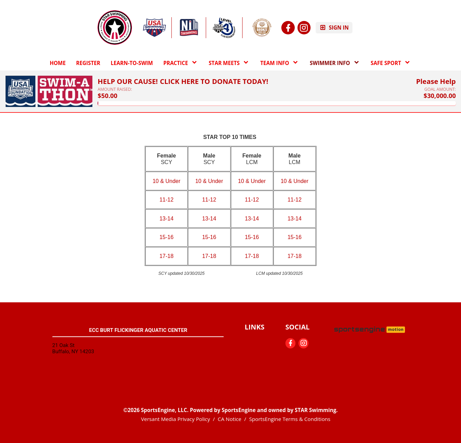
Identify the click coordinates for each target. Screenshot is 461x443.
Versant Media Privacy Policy (175, 418)
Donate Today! (240, 81)
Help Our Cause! (128, 81)
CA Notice (229, 418)
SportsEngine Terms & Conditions (289, 418)
